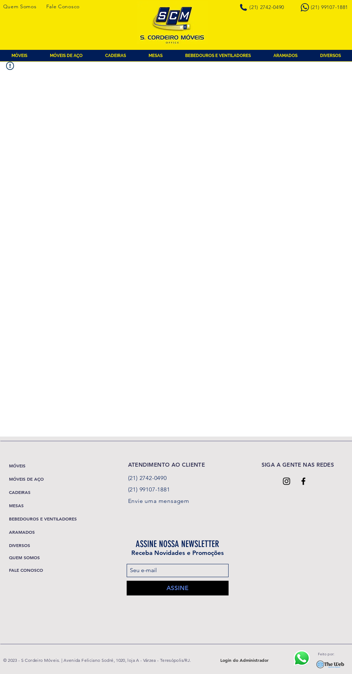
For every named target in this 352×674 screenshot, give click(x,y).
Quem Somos (20, 6)
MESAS (16, 505)
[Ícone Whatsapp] (301, 658)
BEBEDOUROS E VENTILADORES (43, 519)
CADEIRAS (19, 492)
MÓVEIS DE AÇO (26, 479)
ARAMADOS (22, 532)
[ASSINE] (178, 588)
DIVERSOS (19, 545)
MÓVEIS (17, 465)
